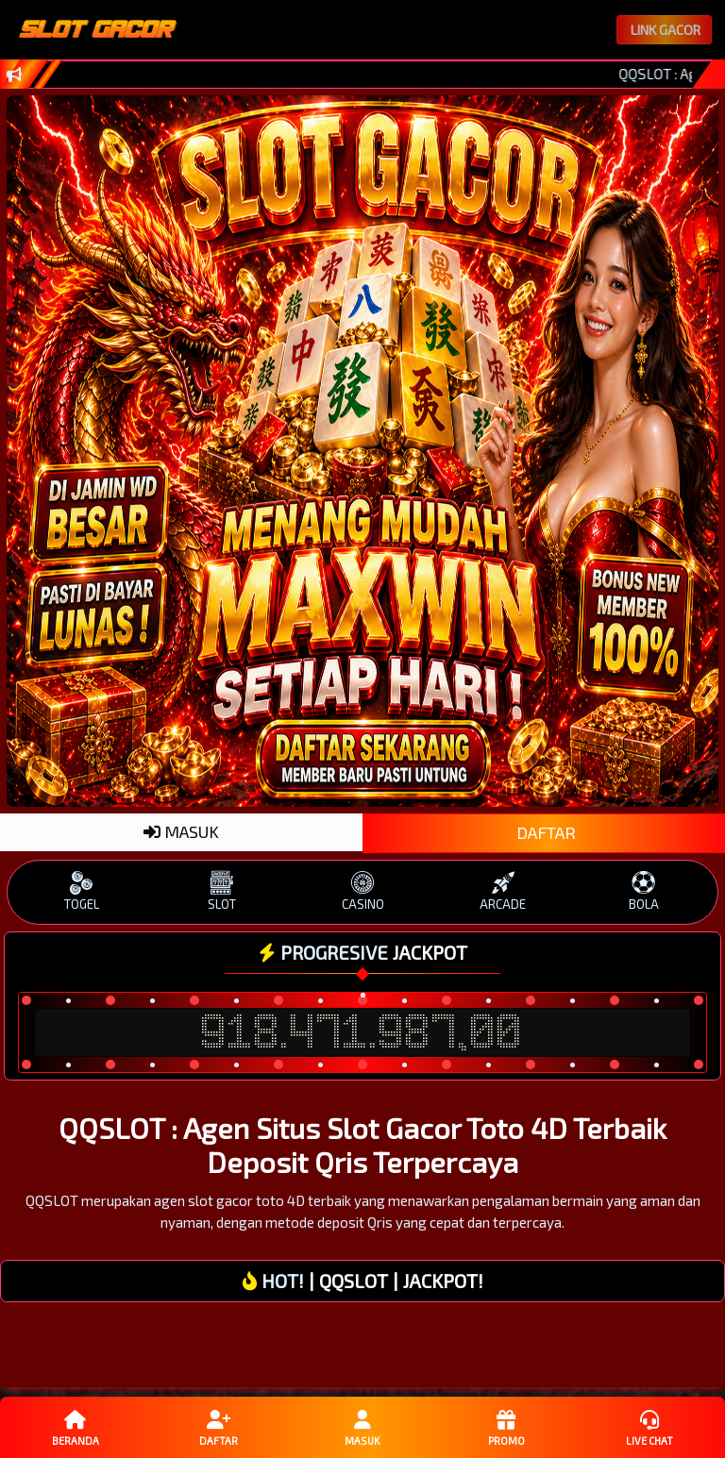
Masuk (362, 1427)
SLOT (222, 891)
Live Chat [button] (649, 1427)
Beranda (75, 1427)
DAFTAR (544, 832)
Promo (506, 1427)
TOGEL (81, 891)
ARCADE (502, 891)
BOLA (643, 891)
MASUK (181, 831)
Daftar (219, 1427)
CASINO (363, 891)
